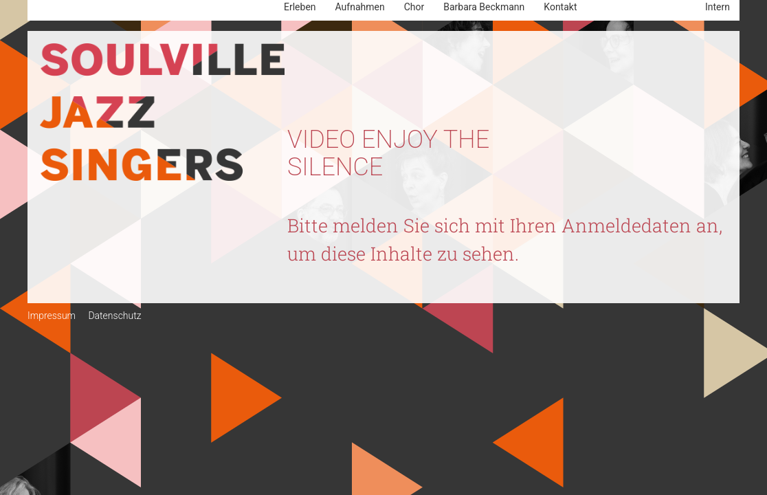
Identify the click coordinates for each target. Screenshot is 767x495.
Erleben (300, 6)
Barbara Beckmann (483, 6)
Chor (414, 6)
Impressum (51, 315)
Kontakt (560, 6)
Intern (717, 6)
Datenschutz (114, 315)
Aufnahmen (360, 6)
